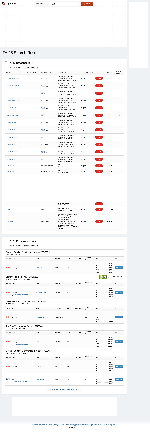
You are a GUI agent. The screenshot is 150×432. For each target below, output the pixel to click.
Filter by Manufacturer (15, 67)
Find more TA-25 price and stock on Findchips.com (64, 389)
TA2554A (38, 342)
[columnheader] (15, 72)
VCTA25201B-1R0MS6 (43, 317)
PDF (99, 78)
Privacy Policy (53, 425)
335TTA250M (40, 268)
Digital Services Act (96, 425)
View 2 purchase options (20, 344)
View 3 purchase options (20, 295)
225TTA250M (40, 366)
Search (86, 4)
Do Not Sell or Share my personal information (74, 425)
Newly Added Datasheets (39, 425)
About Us (115, 425)
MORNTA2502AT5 (41, 292)
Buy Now (119, 267)
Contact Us (107, 425)
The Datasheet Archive (10, 3)
